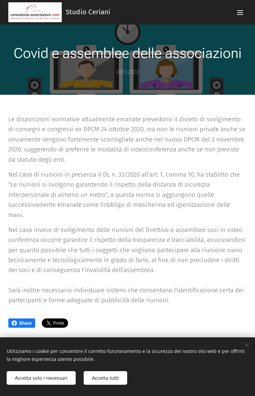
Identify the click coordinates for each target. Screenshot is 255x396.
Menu (240, 12)
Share (22, 323)
